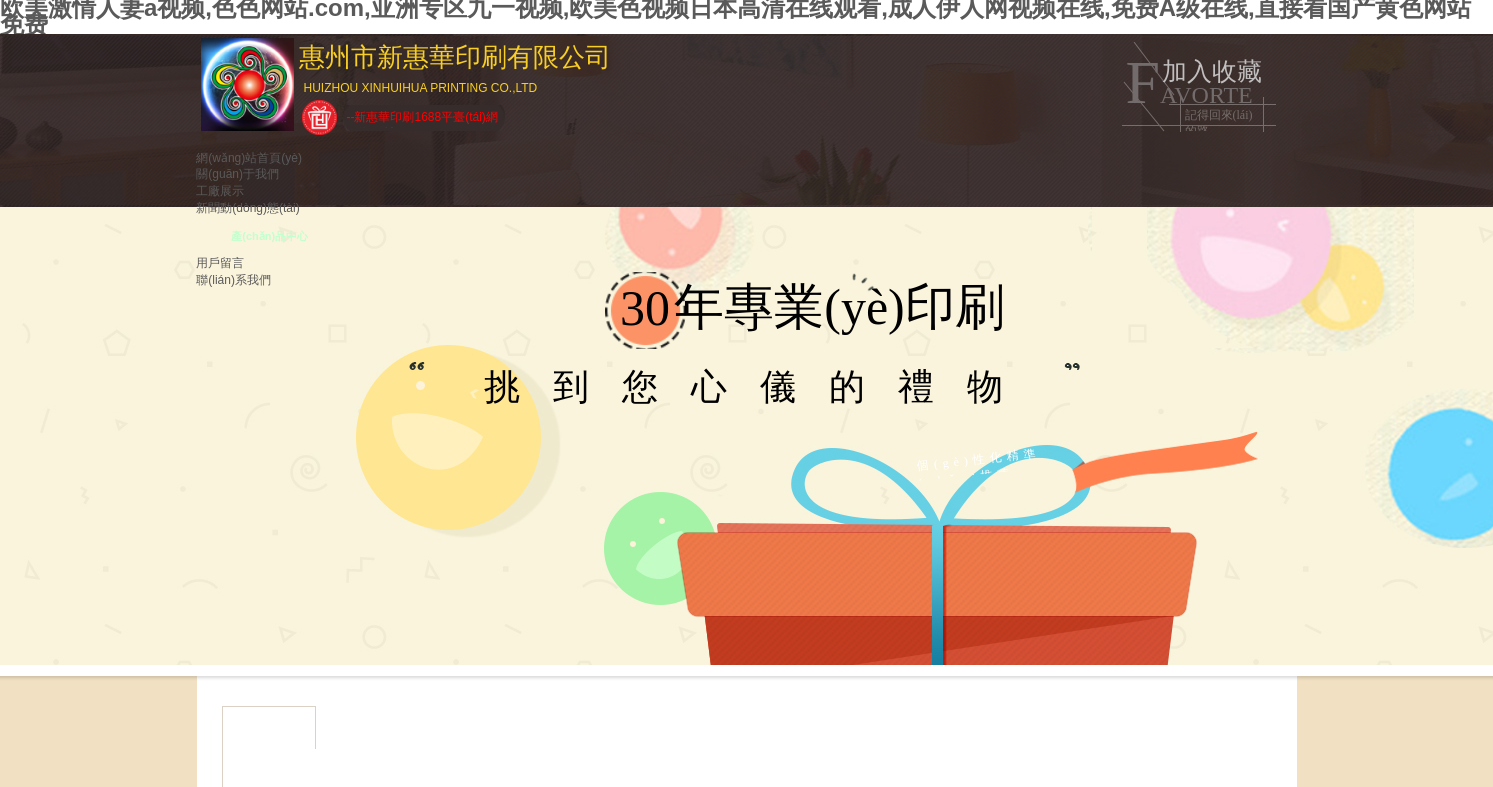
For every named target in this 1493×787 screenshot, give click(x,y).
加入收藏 (1212, 71)
